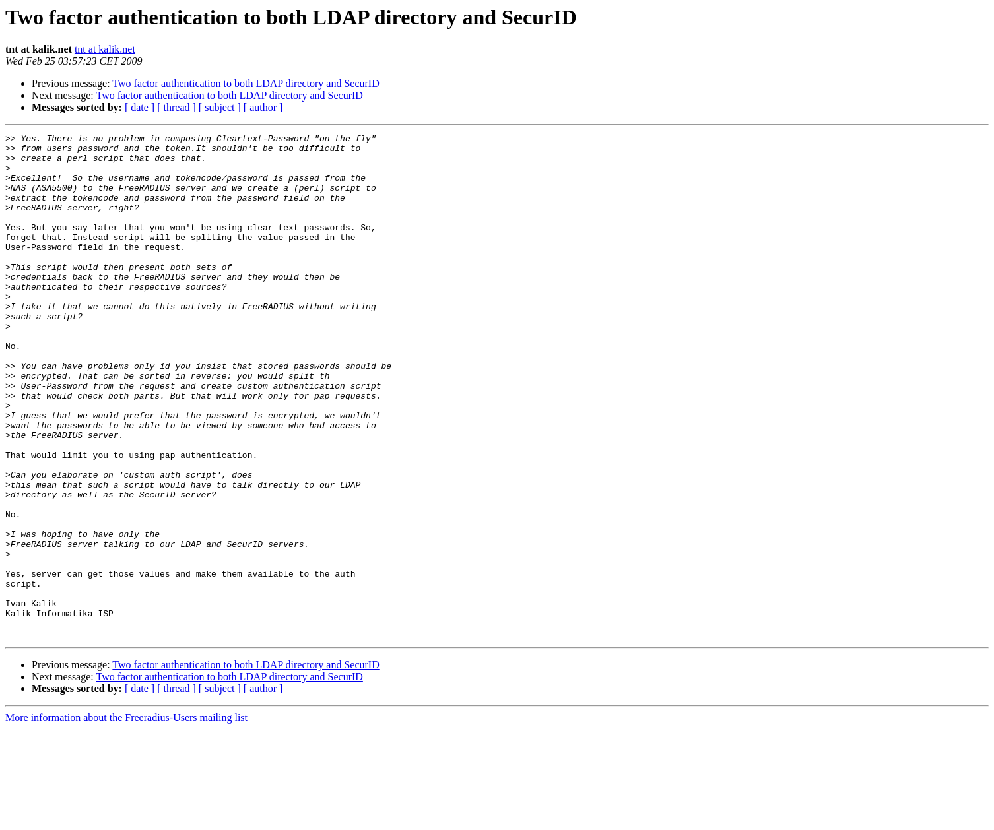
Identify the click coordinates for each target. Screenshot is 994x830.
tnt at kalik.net (105, 49)
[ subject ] (220, 107)
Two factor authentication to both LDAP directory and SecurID (245, 83)
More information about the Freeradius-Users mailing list (126, 818)
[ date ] (139, 107)
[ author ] (263, 107)
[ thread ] (176, 107)
